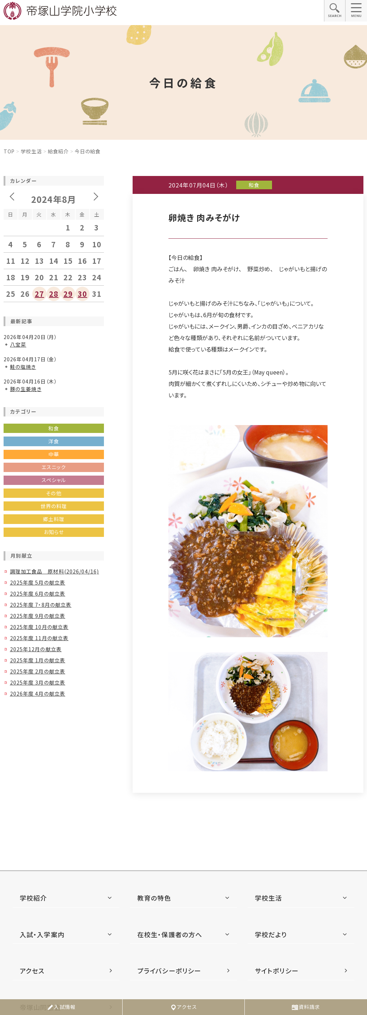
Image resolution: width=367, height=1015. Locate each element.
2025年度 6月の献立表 (38, 593)
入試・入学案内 (42, 934)
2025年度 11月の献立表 (39, 638)
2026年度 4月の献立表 (38, 693)
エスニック (54, 467)
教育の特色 (154, 897)
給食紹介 (58, 151)
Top (9, 151)
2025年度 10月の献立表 (39, 626)
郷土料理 (54, 519)
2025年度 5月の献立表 (38, 582)
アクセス (183, 1007)
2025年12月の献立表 (36, 649)
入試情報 (61, 1007)
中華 (53, 454)
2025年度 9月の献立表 (38, 615)
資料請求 (305, 1007)
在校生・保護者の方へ (169, 934)
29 (68, 294)
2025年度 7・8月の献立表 (41, 604)
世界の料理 (53, 506)
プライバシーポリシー (169, 970)
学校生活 (31, 151)
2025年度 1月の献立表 (38, 660)
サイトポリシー (277, 970)
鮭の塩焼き (23, 366)
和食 (53, 428)
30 (82, 294)
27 (39, 294)
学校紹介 (33, 897)
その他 (53, 493)
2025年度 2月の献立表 (38, 671)
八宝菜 (18, 344)
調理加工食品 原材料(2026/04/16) (54, 571)
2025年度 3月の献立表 (38, 682)
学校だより (271, 934)
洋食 (53, 441)
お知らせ (54, 531)
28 (53, 294)
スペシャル (54, 479)
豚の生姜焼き (26, 388)
